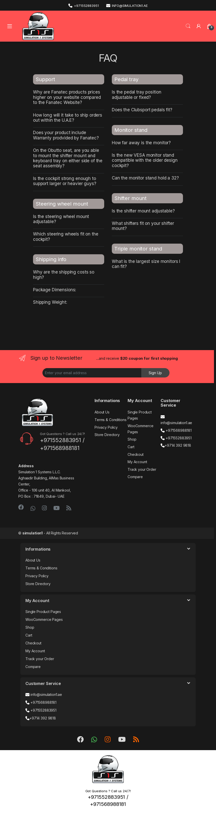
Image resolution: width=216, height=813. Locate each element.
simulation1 (32, 533)
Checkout (136, 454)
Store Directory (107, 434)
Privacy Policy (106, 427)
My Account (137, 462)
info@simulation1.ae (126, 5)
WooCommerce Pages (44, 619)
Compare (135, 477)
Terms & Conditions (110, 420)
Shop (132, 439)
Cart (131, 447)
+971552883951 (83, 5)
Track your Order (142, 469)
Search (188, 26)
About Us (102, 412)
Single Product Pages (43, 611)
